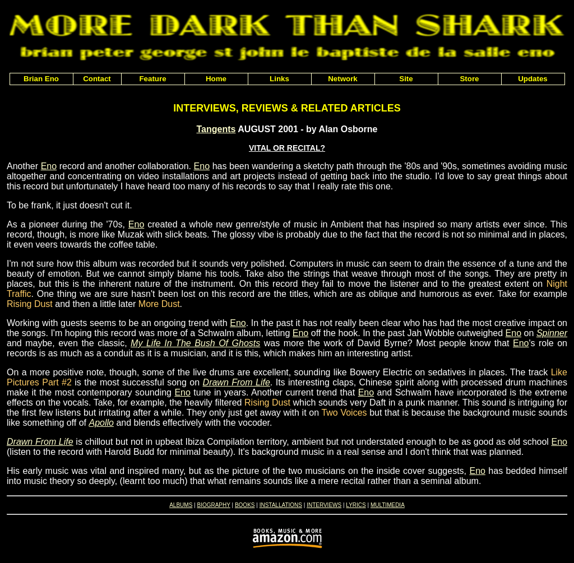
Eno (49, 166)
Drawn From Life (236, 382)
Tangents (215, 129)
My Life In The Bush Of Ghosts (195, 343)
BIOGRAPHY (213, 505)
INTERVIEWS (324, 505)
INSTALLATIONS (281, 505)
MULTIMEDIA (388, 505)
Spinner (551, 333)
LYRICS (355, 505)
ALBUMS (180, 505)
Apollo (101, 422)
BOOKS (245, 505)
